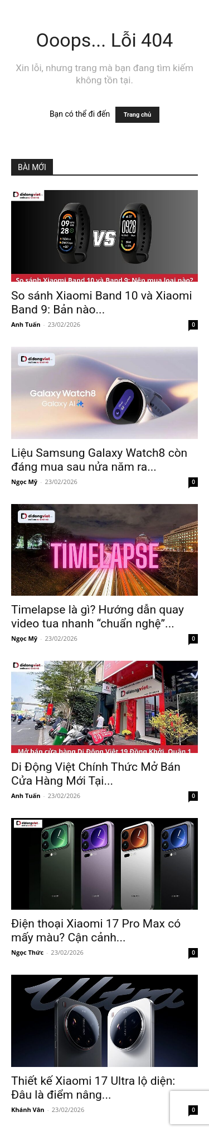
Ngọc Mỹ (24, 481)
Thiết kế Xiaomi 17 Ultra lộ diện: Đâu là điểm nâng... (93, 1087)
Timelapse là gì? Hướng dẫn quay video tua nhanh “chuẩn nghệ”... (97, 616)
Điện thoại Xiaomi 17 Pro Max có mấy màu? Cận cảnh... (96, 930)
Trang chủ (137, 114)
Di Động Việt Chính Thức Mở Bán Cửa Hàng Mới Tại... (96, 773)
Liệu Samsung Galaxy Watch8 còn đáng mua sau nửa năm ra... (99, 459)
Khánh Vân (28, 1109)
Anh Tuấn (25, 324)
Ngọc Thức (27, 952)
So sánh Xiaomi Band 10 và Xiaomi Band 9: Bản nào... (101, 302)
